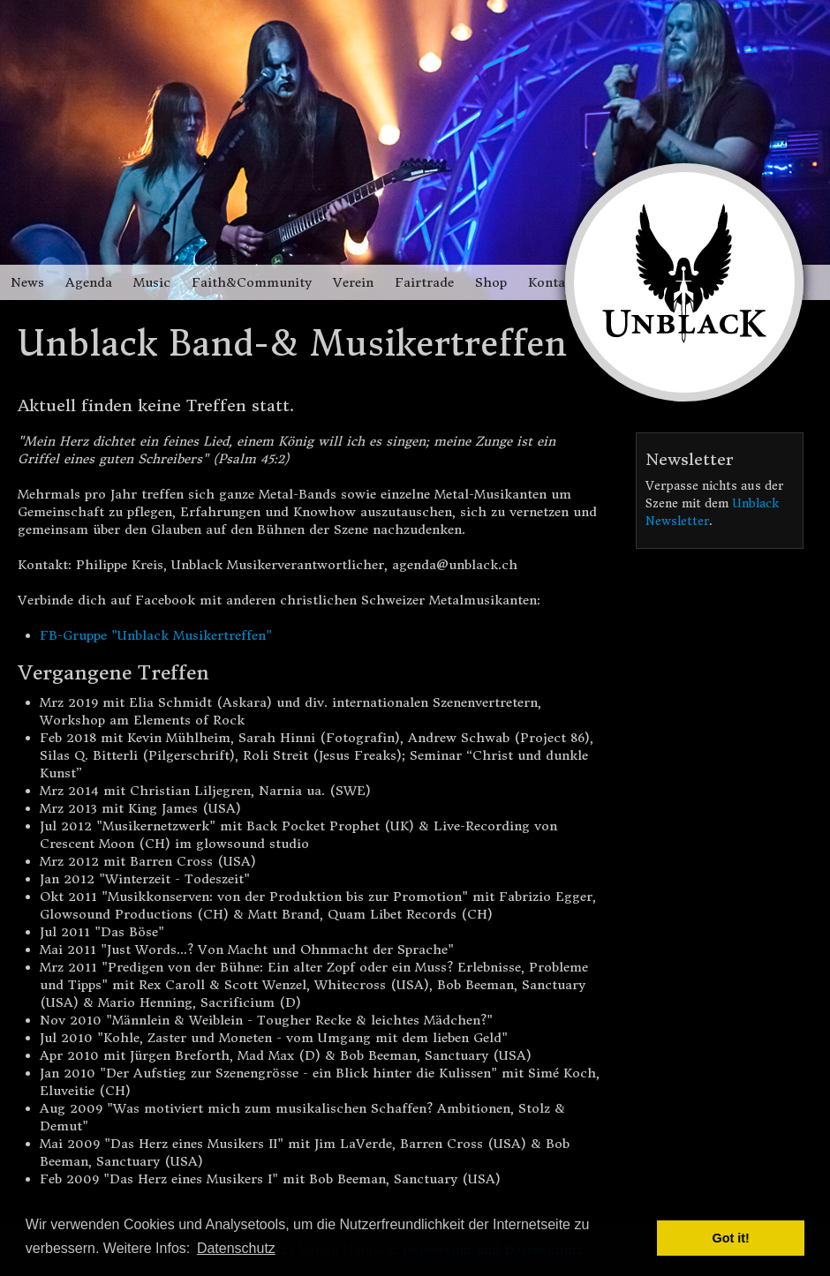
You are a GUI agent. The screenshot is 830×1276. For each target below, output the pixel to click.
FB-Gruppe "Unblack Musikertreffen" (156, 635)
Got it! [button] (731, 1238)
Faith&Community (252, 282)
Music (151, 282)
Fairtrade (424, 282)
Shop (491, 282)
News (27, 282)
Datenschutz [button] (236, 1248)
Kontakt (553, 282)
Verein (353, 282)
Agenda (88, 282)
